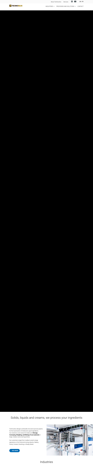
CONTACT (81, 6)
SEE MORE (15, 450)
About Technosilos (56, 2)
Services (65, 2)
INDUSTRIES (49, 6)
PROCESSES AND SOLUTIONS (65, 6)
